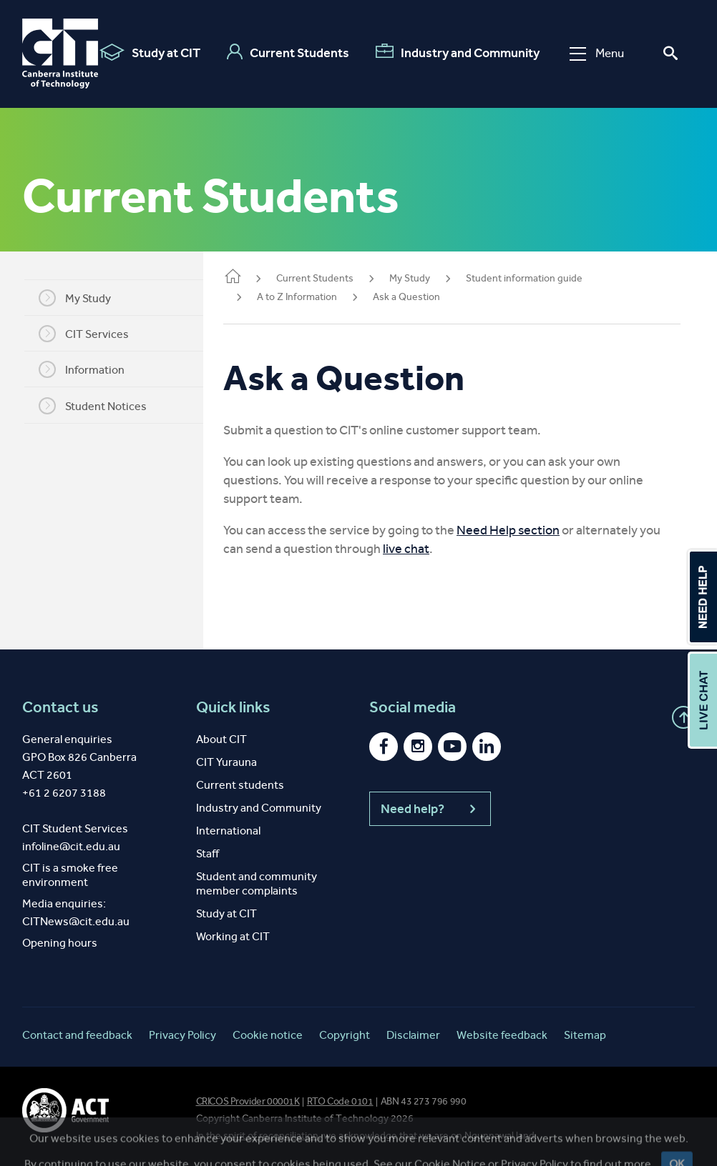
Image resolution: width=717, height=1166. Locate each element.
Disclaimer (413, 1035)
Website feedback (502, 1035)
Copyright (344, 1035)
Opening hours (59, 943)
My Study (83, 298)
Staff (207, 853)
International (228, 830)
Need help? (430, 809)
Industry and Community (458, 52)
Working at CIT (233, 936)
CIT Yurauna (226, 762)
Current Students (288, 52)
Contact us (60, 707)
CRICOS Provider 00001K (248, 1101)
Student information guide (541, 278)
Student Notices (101, 405)
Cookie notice (268, 1035)
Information (90, 369)
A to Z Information (314, 297)
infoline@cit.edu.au (71, 846)
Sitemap (585, 1035)
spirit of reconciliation (270, 1136)
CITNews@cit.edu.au (76, 921)
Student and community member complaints (256, 883)
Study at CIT (149, 52)
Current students (240, 785)
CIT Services (92, 333)
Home (250, 277)
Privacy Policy (182, 1035)
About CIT (221, 739)
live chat (423, 549)
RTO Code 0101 (340, 1101)
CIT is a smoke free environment (70, 875)
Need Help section (525, 530)
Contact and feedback (77, 1035)
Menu (597, 53)
